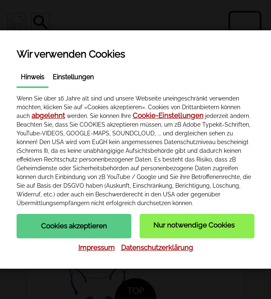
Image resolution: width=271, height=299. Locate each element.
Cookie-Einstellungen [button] (168, 115)
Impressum (96, 247)
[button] (74, 226)
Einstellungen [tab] (73, 77)
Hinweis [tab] (32, 77)
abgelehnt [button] (48, 115)
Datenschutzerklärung (157, 247)
